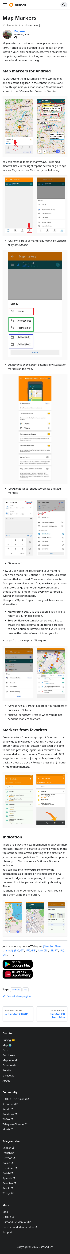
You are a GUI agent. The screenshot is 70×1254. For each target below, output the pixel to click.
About (6, 1080)
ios (25, 989)
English (8, 1148)
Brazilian (9, 1183)
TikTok (8, 1119)
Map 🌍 (7, 1045)
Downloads (9, 1065)
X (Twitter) (10, 1104)
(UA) (40, 950)
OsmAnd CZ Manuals (17, 1222)
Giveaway (8, 1075)
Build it (7, 1070)
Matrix (8, 1129)
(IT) (22, 950)
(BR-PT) (54, 950)
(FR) (28, 950)
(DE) (33, 950)
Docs (5, 1050)
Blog (5, 1212)
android (16, 989)
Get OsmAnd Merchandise (20, 1227)
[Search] (63, 4)
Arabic (8, 1188)
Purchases (9, 1055)
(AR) (5, 955)
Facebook (10, 1114)
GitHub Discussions (16, 1099)
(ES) (46, 950)
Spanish (9, 1178)
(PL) (62, 950)
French (8, 1153)
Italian (8, 1163)
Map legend (10, 1060)
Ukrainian (10, 1168)
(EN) (16, 950)
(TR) (11, 955)
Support (7, 1232)
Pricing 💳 (9, 1040)
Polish (8, 1173)
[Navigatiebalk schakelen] (5, 4)
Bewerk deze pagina (17, 996)
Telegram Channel (15, 1124)
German (9, 1158)
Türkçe (8, 1193)
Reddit (8, 1109)
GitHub (8, 1217)
